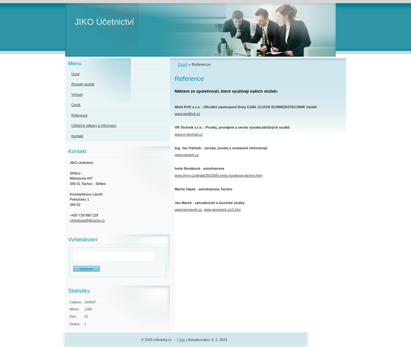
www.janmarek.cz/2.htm (222, 209)
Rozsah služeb (83, 84)
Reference (80, 115)
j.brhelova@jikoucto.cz (87, 220)
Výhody (77, 94)
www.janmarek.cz (188, 209)
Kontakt (77, 136)
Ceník (76, 105)
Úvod (183, 64)
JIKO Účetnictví (104, 22)
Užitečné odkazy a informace (94, 125)
